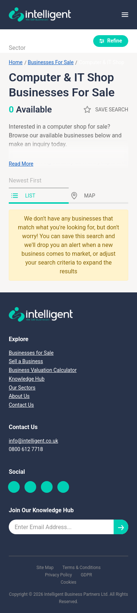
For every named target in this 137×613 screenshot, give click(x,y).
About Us (19, 396)
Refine (110, 41)
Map (83, 195)
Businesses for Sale (31, 353)
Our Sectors (22, 388)
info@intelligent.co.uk (33, 441)
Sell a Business (26, 361)
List (23, 196)
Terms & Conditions (81, 567)
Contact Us (21, 405)
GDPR (86, 574)
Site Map (45, 567)
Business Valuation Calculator (43, 370)
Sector (17, 47)
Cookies (68, 582)
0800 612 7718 (26, 449)
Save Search (106, 109)
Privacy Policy (58, 574)
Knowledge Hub (27, 379)
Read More (21, 164)
